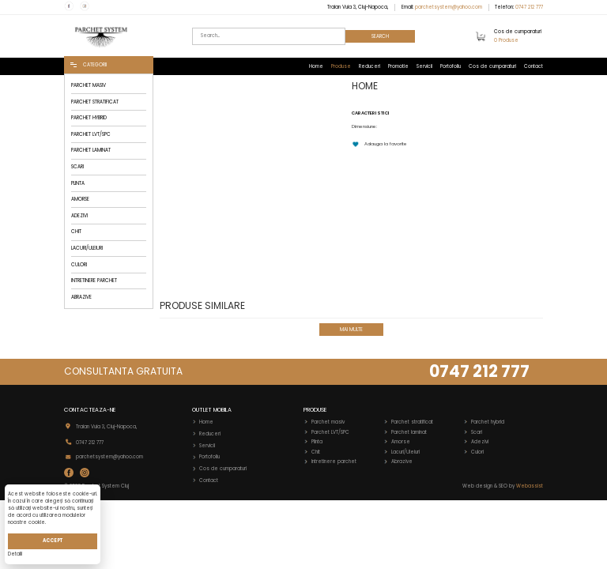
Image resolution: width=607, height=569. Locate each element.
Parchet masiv (328, 422)
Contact (533, 66)
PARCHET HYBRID (89, 118)
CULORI (79, 265)
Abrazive (402, 461)
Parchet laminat (409, 432)
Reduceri (369, 66)
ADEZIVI (79, 216)
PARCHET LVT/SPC (91, 134)
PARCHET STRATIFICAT (95, 102)
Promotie (398, 66)
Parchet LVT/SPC (330, 432)
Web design (477, 486)
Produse (341, 66)
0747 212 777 (529, 7)
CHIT (76, 231)
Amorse (400, 442)
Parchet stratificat (412, 422)
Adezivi (479, 442)
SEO (503, 486)
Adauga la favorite (379, 144)
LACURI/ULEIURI (87, 248)
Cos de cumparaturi (492, 66)
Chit (315, 452)
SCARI (77, 167)
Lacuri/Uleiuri (405, 452)
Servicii (424, 66)
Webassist (529, 486)
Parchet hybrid (487, 422)
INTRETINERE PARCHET (94, 280)
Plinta (316, 442)
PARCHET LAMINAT (91, 150)
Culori (477, 452)
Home (316, 66)
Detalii (15, 554)
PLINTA (78, 183)
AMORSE (80, 199)
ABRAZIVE (81, 297)
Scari (476, 432)
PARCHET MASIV (88, 85)
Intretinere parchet (333, 461)
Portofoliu (450, 66)
